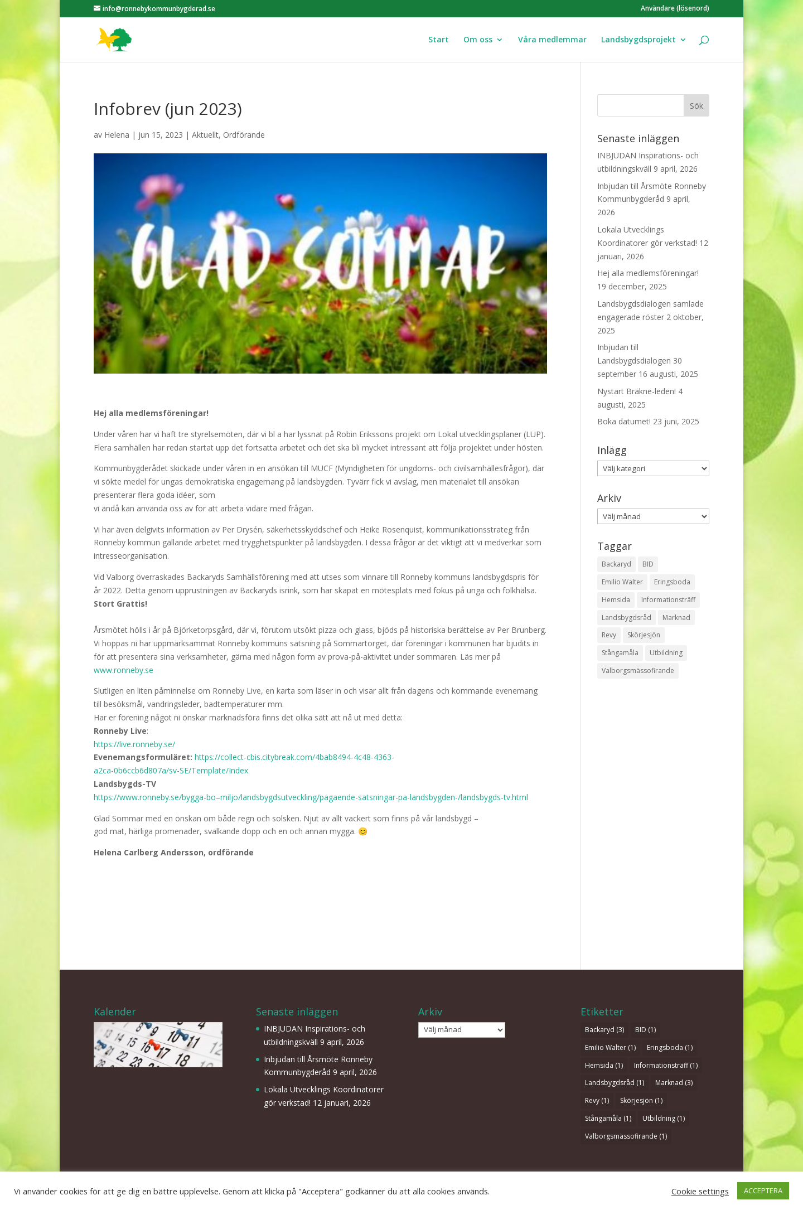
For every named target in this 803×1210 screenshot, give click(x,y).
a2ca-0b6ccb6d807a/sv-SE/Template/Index (171, 770)
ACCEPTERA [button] (763, 1190)
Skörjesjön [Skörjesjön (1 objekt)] (643, 635)
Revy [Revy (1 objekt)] (609, 635)
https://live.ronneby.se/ (134, 744)
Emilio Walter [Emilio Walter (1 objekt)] (622, 582)
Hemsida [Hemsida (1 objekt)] (616, 599)
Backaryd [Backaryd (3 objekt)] (616, 564)
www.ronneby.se (123, 670)
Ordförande (244, 134)
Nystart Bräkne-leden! (636, 391)
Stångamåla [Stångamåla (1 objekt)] (620, 652)
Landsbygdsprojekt (638, 40)
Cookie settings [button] (700, 1191)
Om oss (477, 40)
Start (438, 40)
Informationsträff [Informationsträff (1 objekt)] (668, 599)
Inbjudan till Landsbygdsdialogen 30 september (639, 360)
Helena (116, 134)
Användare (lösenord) (675, 9)
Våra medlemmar (552, 40)
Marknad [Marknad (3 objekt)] (676, 617)
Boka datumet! (624, 421)
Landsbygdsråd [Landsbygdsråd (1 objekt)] (626, 617)
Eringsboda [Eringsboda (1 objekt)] (672, 582)
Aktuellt (205, 134)
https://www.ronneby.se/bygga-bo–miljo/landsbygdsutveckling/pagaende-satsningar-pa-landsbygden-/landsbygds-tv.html (311, 797)
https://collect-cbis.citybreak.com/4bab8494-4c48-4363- (294, 757)
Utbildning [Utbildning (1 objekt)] (666, 652)
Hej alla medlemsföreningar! (648, 273)
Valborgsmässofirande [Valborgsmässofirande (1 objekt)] (638, 670)
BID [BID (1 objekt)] (648, 564)
